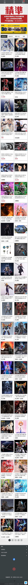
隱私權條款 (3, 555)
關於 (2, 546)
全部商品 (3, 549)
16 (18, 540)
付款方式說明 (4, 552)
